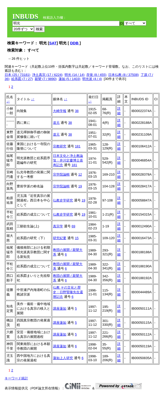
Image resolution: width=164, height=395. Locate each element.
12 (80, 174)
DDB (75, 43)
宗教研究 (59, 146)
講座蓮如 (59, 308)
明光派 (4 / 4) (92, 79)
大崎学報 (59, 111)
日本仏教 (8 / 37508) (123, 75)
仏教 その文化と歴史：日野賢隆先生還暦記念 (68, 292)
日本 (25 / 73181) (17, 75)
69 (73, 226)
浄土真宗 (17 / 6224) (47, 75)
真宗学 (58, 226)
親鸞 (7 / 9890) (46, 79)
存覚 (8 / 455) (96, 75)
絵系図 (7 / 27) (22, 79)
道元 (56, 123)
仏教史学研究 (63, 200)
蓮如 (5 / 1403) (69, 79)
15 (76, 238)
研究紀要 (59, 238)
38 (76, 111)
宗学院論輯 (61, 174)
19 (80, 186)
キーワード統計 (16, 378)
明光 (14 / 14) (75, 75)
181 (77, 146)
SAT (53, 43)
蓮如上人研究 (63, 358)
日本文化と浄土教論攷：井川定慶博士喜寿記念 (68, 160)
